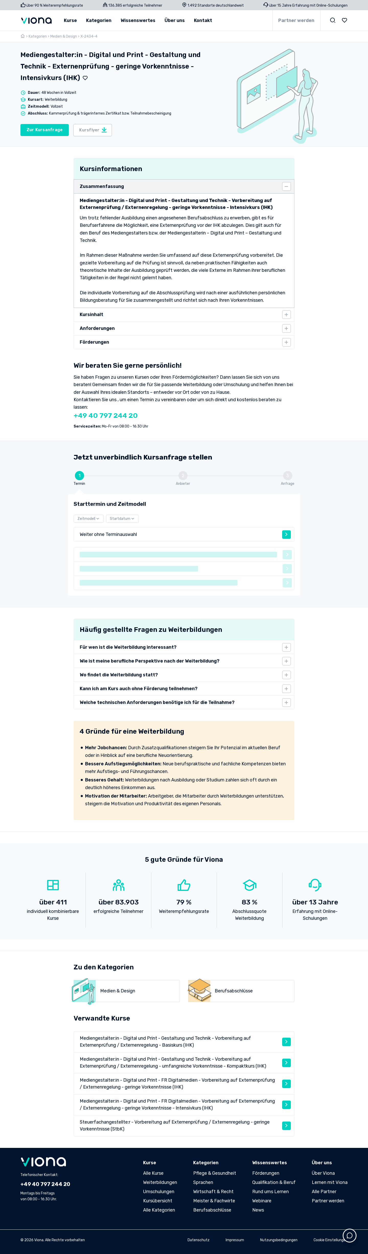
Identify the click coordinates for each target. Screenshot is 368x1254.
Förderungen (265, 1173)
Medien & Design (63, 36)
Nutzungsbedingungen (278, 1240)
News (258, 1210)
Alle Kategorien (159, 1210)
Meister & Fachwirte (214, 1201)
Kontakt (203, 20)
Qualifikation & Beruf (274, 1182)
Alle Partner (324, 1191)
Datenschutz (199, 1240)
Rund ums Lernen (270, 1191)
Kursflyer (93, 130)
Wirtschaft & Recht (213, 1191)
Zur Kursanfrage (45, 129)
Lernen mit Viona (330, 1182)
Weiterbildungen (160, 1182)
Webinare (261, 1201)
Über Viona (323, 1173)
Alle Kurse (153, 1173)
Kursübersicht (157, 1201)
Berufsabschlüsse (212, 1210)
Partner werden (296, 20)
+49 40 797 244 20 (106, 415)
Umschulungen (158, 1191)
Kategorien (38, 36)
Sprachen (203, 1182)
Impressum (235, 1240)
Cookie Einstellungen (331, 1240)
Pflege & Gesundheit (214, 1173)
